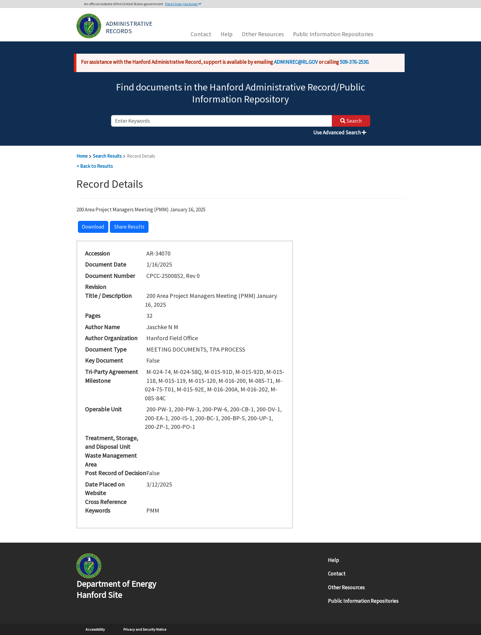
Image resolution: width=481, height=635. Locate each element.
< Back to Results (94, 166)
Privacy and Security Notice (144, 629)
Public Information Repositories (333, 34)
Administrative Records (130, 27)
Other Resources (263, 34)
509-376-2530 (354, 62)
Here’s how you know (183, 4)
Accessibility (95, 629)
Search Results (107, 156)
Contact (200, 34)
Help (227, 34)
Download (93, 226)
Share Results (129, 226)
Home (82, 156)
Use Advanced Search (339, 132)
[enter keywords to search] (221, 121)
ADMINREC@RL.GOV (296, 62)
